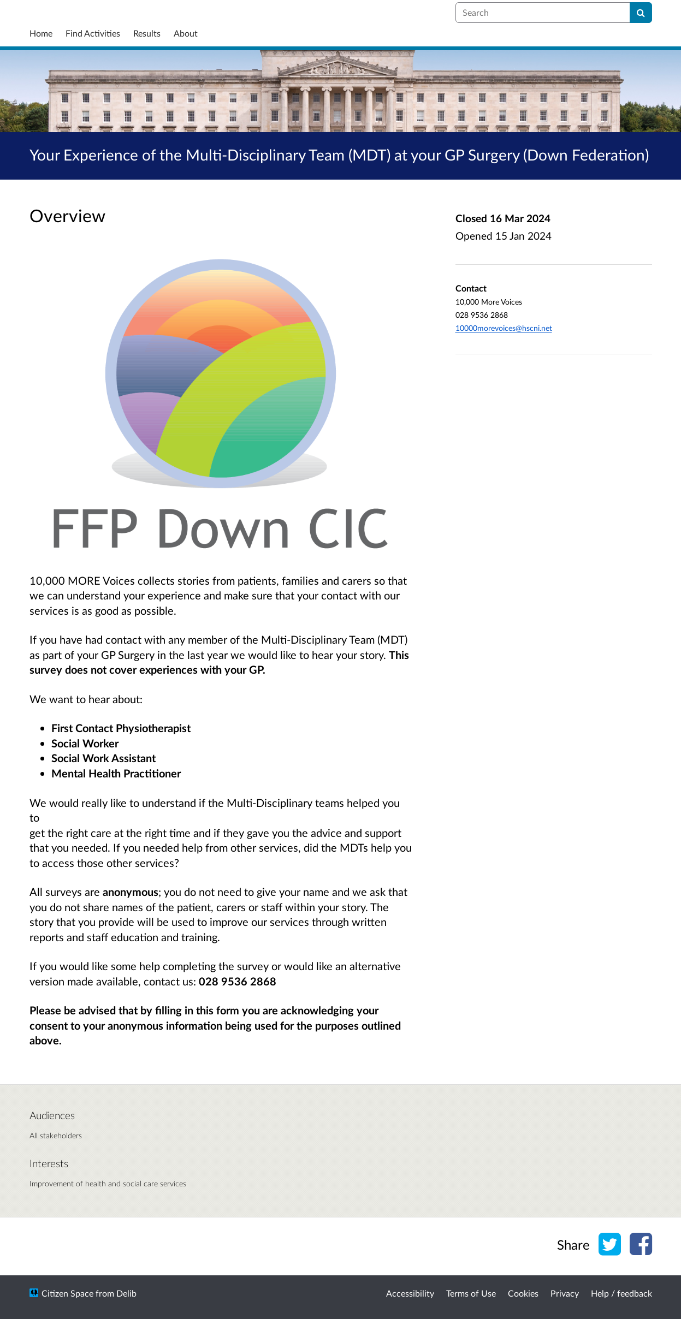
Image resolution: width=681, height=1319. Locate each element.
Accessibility (410, 1293)
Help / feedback (621, 1293)
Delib (126, 1293)
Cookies (523, 1293)
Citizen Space (67, 1293)
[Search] (641, 12)
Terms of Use (471, 1293)
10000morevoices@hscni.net (503, 327)
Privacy (564, 1293)
